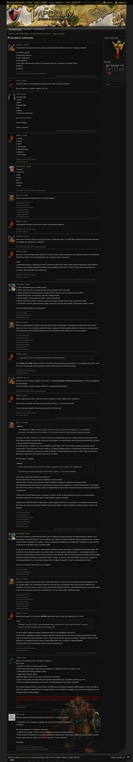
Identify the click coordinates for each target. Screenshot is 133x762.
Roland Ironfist (20, 166)
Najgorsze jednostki (59, 33)
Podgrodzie (28, 29)
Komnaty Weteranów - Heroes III (40, 33)
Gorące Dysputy (39, 29)
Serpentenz (19, 45)
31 (117, 71)
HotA (68, 2)
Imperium (53, 16)
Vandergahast (20, 284)
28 (110, 71)
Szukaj (29, 2)
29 (112, 71)
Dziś (108, 85)
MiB (17, 714)
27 (107, 71)
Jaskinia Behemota (25, 757)
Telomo (18, 80)
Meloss (18, 94)
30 (115, 71)
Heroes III (59, 2)
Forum (36, 2)
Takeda (18, 657)
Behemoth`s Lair (14, 15)
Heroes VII (76, 2)
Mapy (51, 2)
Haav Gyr (19, 195)
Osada (44, 2)
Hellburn (19, 135)
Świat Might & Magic (15, 29)
